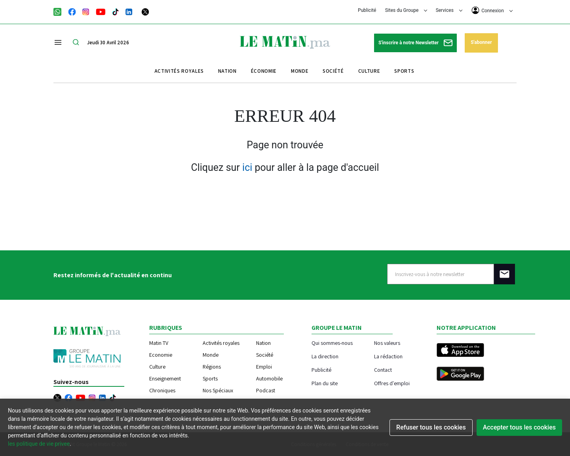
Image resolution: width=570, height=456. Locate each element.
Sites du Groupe (406, 10)
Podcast (265, 390)
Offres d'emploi (392, 383)
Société (333, 71)
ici (247, 167)
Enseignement (165, 378)
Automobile (269, 378)
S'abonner (481, 42)
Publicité (367, 10)
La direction (325, 356)
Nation (227, 71)
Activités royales (179, 71)
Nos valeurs (387, 342)
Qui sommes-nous (332, 342)
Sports (404, 71)
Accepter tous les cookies (519, 427)
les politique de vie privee (39, 444)
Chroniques (162, 390)
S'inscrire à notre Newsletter (415, 43)
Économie (264, 71)
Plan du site (325, 383)
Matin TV (158, 342)
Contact (383, 369)
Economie (160, 354)
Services (449, 10)
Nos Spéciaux (218, 390)
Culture (369, 71)
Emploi (264, 366)
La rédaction (388, 356)
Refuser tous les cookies (431, 427)
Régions (212, 366)
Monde (299, 71)
